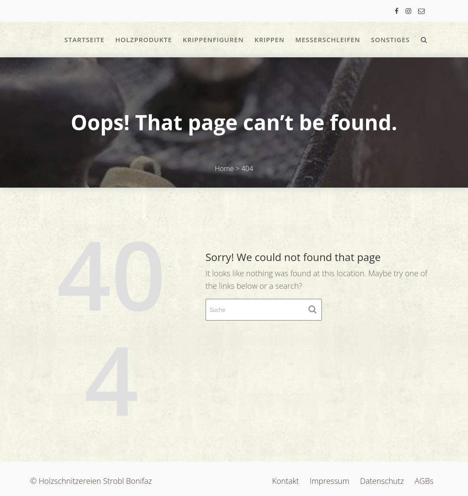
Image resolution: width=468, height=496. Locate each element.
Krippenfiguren (213, 39)
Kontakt (285, 481)
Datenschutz (382, 481)
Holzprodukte (143, 39)
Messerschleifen (327, 39)
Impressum (329, 481)
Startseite (84, 39)
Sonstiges (390, 39)
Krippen (270, 39)
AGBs (424, 481)
